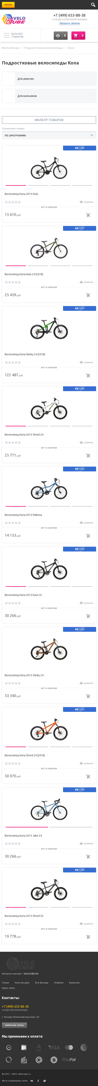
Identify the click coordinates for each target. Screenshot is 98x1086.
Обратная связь (14, 1025)
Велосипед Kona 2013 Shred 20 (24, 915)
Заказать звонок (69, 23)
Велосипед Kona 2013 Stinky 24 (24, 675)
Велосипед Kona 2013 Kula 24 (23, 594)
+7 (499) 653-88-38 (69, 15)
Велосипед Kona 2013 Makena (23, 514)
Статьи (5, 982)
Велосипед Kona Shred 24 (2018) (25, 755)
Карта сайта (8, 988)
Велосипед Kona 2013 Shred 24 (24, 434)
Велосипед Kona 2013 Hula (21, 193)
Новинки (58, 982)
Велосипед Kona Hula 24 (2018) (24, 274)
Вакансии (74, 982)
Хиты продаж (22, 982)
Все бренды (41, 982)
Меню (8, 5)
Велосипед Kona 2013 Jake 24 (23, 835)
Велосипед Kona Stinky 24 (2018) (25, 354)
